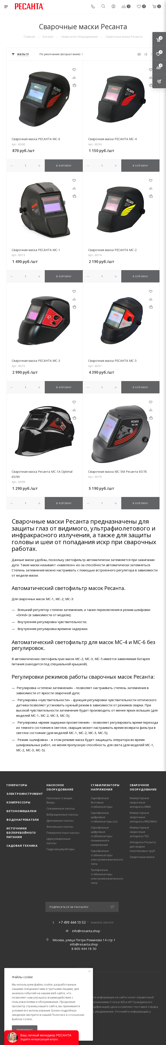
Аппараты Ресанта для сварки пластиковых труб (143, 846)
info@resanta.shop (86, 931)
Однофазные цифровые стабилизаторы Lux (104, 817)
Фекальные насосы (59, 827)
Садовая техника (22, 846)
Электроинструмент (24, 794)
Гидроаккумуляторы (60, 849)
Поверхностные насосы (62, 833)
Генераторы (16, 785)
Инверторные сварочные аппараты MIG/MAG (143, 817)
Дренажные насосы (59, 820)
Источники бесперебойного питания (21, 832)
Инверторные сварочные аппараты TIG (139, 831)
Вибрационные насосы (62, 814)
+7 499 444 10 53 (72, 922)
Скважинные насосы (60, 808)
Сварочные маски (142, 857)
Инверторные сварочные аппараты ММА (140, 802)
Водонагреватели (22, 820)
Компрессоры (18, 802)
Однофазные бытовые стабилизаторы (101, 802)
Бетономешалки (21, 811)
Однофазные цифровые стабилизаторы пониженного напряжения (101, 836)
